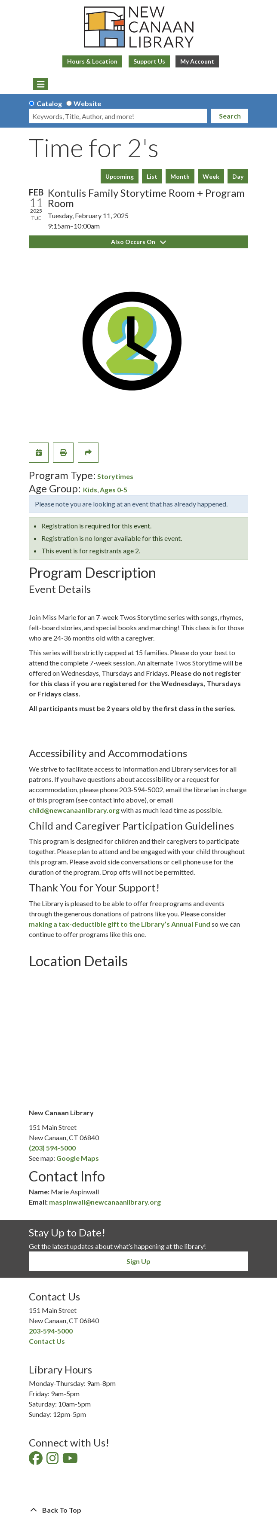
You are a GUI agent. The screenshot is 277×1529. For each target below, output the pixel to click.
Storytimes (115, 476)
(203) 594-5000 (52, 1148)
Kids (90, 489)
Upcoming (119, 176)
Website (87, 103)
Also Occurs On (138, 241)
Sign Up (138, 1261)
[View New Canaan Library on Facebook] (36, 1460)
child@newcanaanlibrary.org (74, 810)
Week (211, 176)
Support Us (149, 61)
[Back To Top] (138, 1510)
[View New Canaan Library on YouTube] (70, 1460)
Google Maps (77, 1158)
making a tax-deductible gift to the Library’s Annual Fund (119, 924)
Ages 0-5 (113, 489)
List (152, 176)
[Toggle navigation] (40, 84)
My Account (197, 61)
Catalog (49, 103)
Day (237, 176)
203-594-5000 (51, 1331)
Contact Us (47, 1341)
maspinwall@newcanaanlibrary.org (105, 1202)
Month (180, 176)
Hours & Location (92, 61)
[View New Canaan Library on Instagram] (53, 1460)
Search (230, 116)
